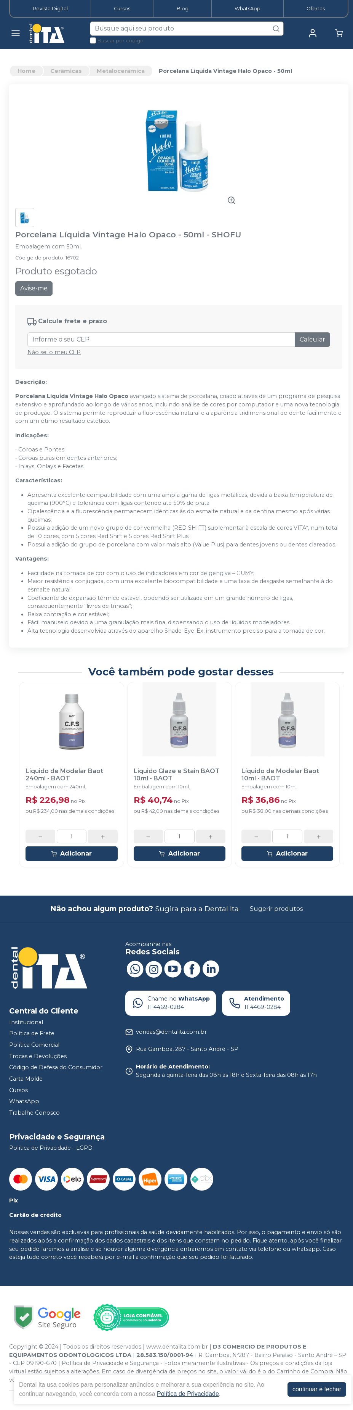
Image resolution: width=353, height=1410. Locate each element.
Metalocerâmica (121, 71)
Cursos (122, 8)
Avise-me (34, 288)
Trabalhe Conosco (34, 1112)
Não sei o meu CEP (54, 352)
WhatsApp (247, 8)
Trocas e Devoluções (38, 1056)
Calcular (312, 339)
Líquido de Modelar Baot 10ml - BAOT (280, 774)
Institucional (26, 1022)
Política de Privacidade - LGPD (51, 1148)
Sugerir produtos (276, 908)
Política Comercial (34, 1044)
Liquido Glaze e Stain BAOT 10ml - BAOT (177, 774)
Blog (182, 8)
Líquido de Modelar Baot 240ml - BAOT (64, 774)
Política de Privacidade (188, 1394)
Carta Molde (26, 1078)
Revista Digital (50, 8)
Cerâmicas (66, 71)
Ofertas (316, 8)
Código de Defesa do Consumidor (55, 1067)
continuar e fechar (316, 1389)
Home (26, 71)
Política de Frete (31, 1033)
